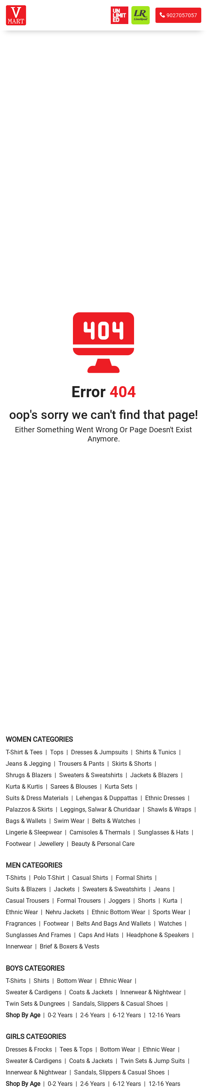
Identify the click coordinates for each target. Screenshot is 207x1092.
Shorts (146, 900)
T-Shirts (16, 877)
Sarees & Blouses (73, 786)
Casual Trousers (27, 900)
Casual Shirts (90, 877)
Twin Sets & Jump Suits (152, 1061)
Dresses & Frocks (29, 1049)
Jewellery (51, 843)
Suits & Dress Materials (37, 798)
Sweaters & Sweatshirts (91, 775)
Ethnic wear (22, 912)
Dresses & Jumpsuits (99, 752)
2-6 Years (92, 1015)
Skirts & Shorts (132, 763)
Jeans (162, 889)
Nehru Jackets (64, 912)
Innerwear (19, 946)
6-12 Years (127, 1015)
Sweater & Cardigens (33, 992)
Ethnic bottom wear (118, 912)
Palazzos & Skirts (29, 809)
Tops (56, 752)
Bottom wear (74, 980)
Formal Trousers (79, 900)
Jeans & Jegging (28, 763)
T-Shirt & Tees (24, 752)
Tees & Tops (76, 1049)
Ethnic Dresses (165, 798)
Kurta (170, 900)
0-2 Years (60, 1015)
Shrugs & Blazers (29, 775)
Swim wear (69, 821)
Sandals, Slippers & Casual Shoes (118, 1003)
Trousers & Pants (81, 763)
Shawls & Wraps (169, 809)
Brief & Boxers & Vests (69, 946)
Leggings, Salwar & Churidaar (100, 809)
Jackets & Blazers (154, 775)
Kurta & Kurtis (24, 786)
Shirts (41, 980)
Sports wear (169, 912)
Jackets (64, 889)
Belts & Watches (114, 821)
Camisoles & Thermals (100, 832)
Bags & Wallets (26, 821)
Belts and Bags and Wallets (113, 923)
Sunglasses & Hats (163, 832)
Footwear (18, 843)
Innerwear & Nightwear (150, 992)
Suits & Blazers (26, 889)
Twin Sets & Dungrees (35, 1003)
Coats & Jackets (91, 992)
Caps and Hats (99, 935)
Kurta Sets (119, 786)
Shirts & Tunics (156, 752)
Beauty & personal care (102, 843)
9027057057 (178, 15)
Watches (170, 923)
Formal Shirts (134, 877)
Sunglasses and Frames (38, 935)
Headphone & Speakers (157, 935)
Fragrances (21, 923)
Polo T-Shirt (49, 877)
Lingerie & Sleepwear (34, 832)
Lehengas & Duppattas (106, 798)
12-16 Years (164, 1015)
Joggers (119, 900)
